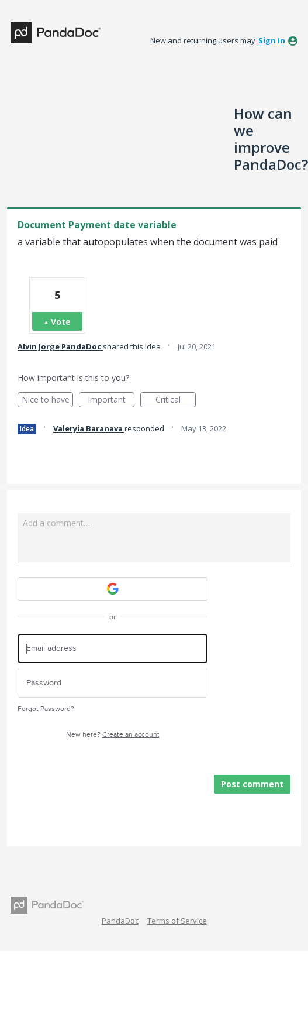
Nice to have (48, 400)
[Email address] (112, 649)
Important (111, 400)
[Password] (112, 683)
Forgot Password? (46, 709)
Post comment (252, 784)
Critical (175, 400)
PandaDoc (120, 920)
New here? (113, 734)
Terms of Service (177, 920)
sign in (271, 40)
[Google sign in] (112, 589)
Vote (61, 321)
